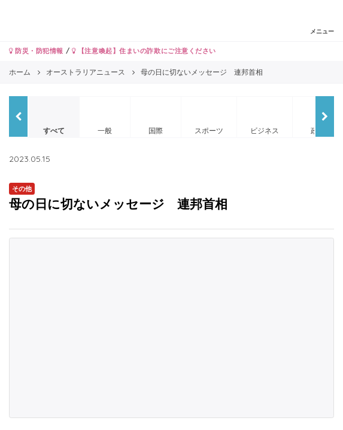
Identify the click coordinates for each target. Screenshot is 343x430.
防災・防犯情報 (36, 51)
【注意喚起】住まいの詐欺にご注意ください (144, 51)
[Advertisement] (171, 327)
